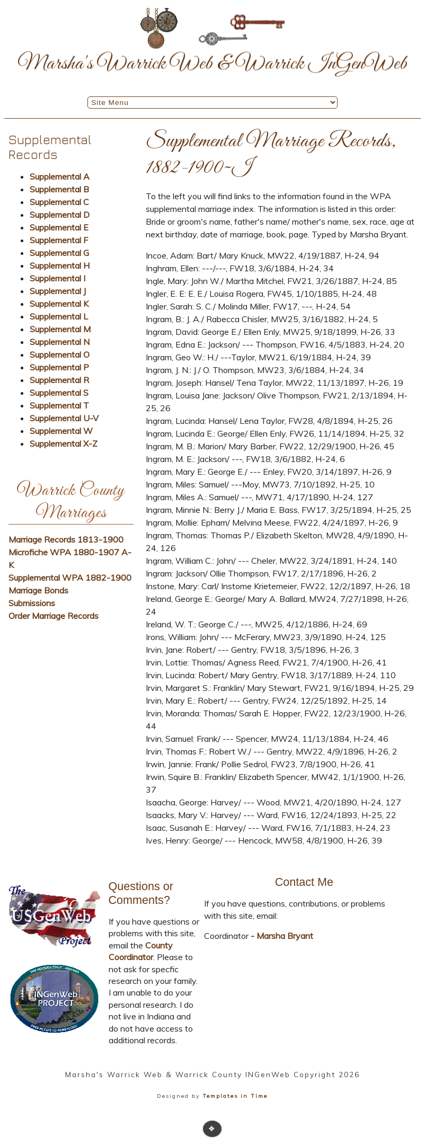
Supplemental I (57, 278)
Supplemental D (60, 214)
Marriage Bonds (38, 590)
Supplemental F (59, 240)
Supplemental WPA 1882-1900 (69, 577)
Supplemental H (60, 265)
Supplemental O (60, 354)
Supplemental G (59, 252)
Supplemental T (59, 405)
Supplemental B (59, 189)
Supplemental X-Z (64, 443)
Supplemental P (59, 367)
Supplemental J (58, 291)
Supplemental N (60, 341)
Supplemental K (59, 303)
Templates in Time (235, 1096)
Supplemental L (59, 316)
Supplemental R (59, 380)
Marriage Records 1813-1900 (65, 539)
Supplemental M (60, 329)
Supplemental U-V (64, 418)
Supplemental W (61, 430)
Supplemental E (59, 227)
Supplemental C (59, 202)
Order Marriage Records (53, 615)
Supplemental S (59, 392)
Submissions (31, 603)
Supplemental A (60, 176)
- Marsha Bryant (281, 935)
